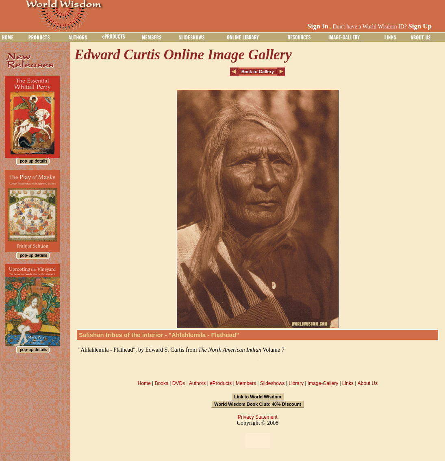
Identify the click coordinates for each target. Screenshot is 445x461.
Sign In (317, 26)
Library (296, 383)
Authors (197, 383)
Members (246, 383)
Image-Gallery (323, 383)
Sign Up (420, 26)
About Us (368, 383)
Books (161, 383)
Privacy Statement (257, 417)
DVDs (178, 383)
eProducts (221, 383)
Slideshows (272, 383)
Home (144, 383)
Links (348, 383)
